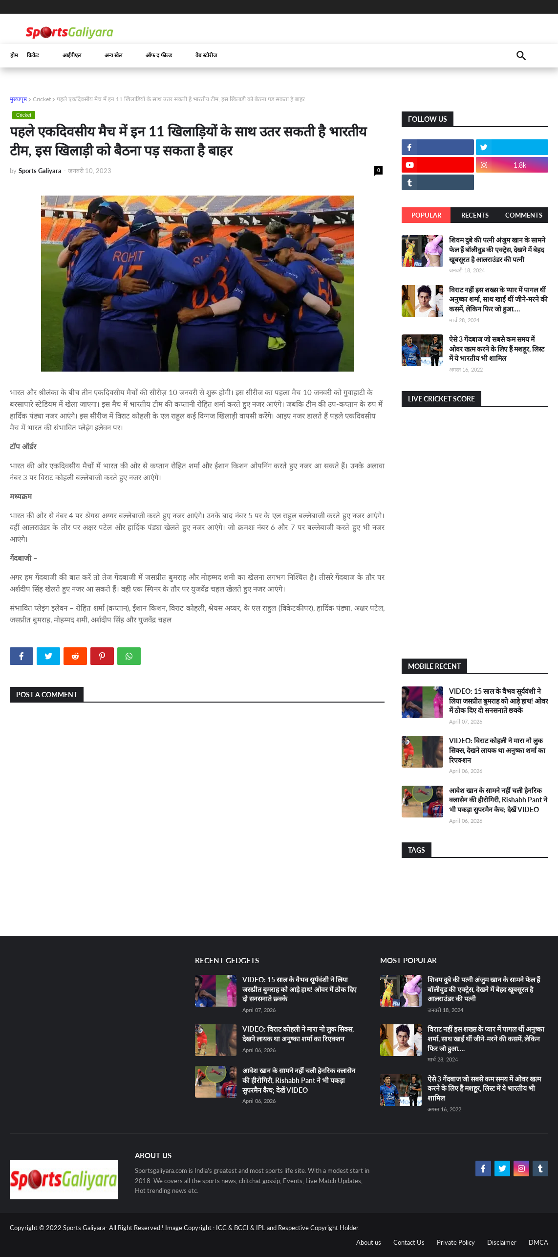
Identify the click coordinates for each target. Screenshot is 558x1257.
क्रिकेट (33, 55)
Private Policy (456, 1242)
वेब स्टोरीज (206, 55)
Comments (523, 215)
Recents (475, 215)
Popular (426, 215)
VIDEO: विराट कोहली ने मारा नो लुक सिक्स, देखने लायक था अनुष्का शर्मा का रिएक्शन (497, 750)
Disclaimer (501, 1242)
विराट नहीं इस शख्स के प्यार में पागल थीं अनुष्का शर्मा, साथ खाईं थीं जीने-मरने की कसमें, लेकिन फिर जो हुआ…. (498, 299)
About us (368, 1242)
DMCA (538, 1242)
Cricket (42, 99)
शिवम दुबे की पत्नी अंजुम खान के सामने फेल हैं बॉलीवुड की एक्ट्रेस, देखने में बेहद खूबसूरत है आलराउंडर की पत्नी (497, 249)
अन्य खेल (113, 55)
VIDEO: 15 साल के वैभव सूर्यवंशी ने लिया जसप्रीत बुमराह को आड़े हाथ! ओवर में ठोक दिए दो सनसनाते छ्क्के (498, 700)
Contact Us (409, 1242)
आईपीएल (72, 55)
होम (14, 55)
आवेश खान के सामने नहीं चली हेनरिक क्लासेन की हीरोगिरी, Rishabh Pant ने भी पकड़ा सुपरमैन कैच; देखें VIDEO (498, 800)
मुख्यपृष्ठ (18, 99)
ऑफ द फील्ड (159, 55)
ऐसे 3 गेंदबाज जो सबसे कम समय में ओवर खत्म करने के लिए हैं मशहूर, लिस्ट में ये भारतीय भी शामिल (496, 348)
